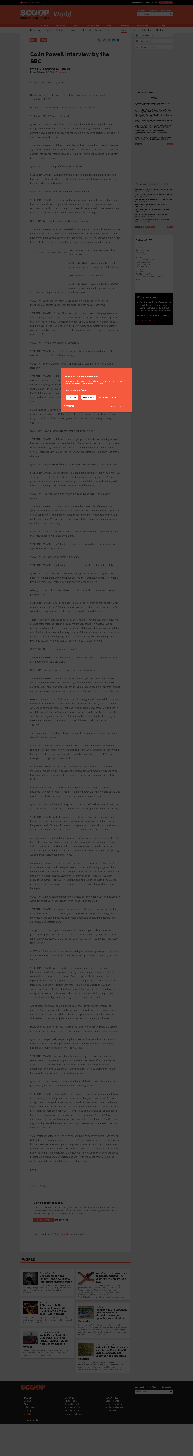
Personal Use (88, 397)
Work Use (72, 397)
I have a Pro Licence (107, 397)
